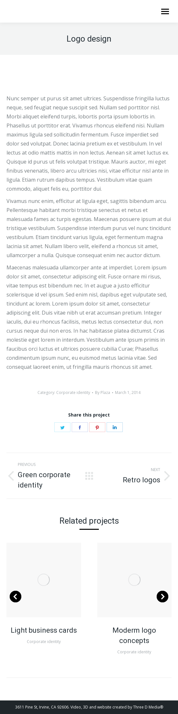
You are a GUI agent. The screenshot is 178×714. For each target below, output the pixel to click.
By (102, 392)
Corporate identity (73, 392)
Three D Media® (148, 707)
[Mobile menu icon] (165, 11)
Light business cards (44, 630)
